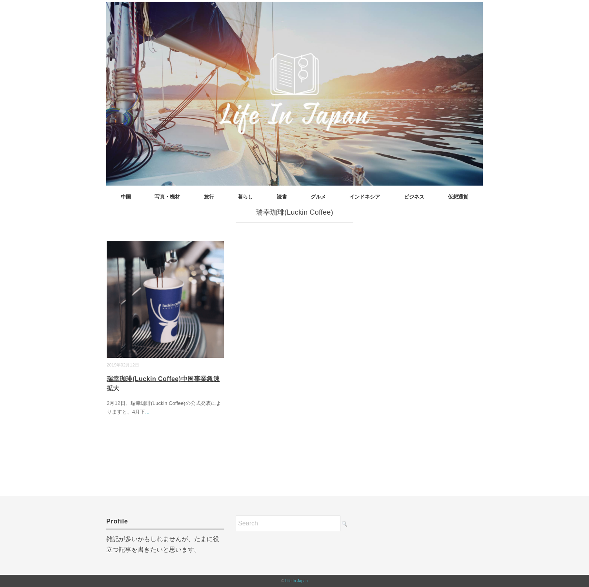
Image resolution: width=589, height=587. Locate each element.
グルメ (318, 197)
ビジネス (414, 197)
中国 (126, 197)
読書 (282, 197)
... (147, 412)
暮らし (245, 197)
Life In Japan (296, 581)
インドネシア (364, 197)
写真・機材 (167, 197)
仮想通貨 (458, 197)
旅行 (209, 197)
